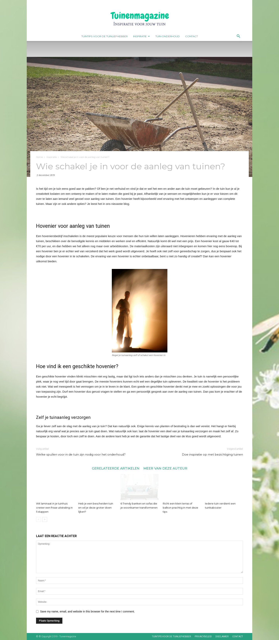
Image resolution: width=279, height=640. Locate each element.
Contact (191, 36)
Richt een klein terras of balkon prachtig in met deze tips (180, 507)
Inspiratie (141, 36)
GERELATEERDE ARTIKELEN (116, 468)
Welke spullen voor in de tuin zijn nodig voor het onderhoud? (81, 454)
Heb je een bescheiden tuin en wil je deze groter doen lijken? (95, 507)
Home (39, 157)
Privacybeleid (203, 636)
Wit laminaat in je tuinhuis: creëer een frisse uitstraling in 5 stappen (54, 507)
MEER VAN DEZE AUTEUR (165, 468)
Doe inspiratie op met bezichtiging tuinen (212, 454)
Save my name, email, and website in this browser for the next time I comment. (87, 611)
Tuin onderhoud (167, 36)
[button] (238, 36)
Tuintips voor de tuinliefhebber (104, 36)
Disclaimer (222, 636)
